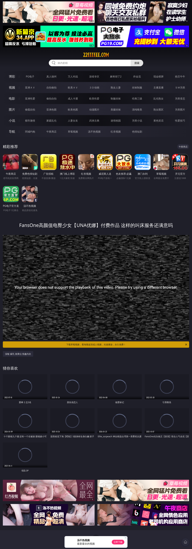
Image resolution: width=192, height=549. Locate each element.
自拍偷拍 (51, 87)
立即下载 (118, 542)
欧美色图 (73, 109)
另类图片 (180, 109)
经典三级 (137, 98)
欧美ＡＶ (73, 87)
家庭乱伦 (51, 120)
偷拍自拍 (51, 98)
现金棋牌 (158, 76)
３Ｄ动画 (94, 87)
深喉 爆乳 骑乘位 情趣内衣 (18, 353)
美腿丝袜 (116, 109)
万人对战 (73, 76)
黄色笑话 (158, 120)
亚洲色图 (51, 109)
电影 (12, 98)
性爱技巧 (180, 120)
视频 (12, 87)
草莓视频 (73, 131)
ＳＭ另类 (180, 87)
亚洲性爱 (30, 98)
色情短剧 (137, 131)
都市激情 (30, 120)
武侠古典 (94, 120)
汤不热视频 (94, 131)
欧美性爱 (94, 98)
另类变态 (180, 98)
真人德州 (51, 76)
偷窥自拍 (30, 109)
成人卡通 (73, 98)
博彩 (12, 76)
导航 (12, 131)
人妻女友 (73, 120)
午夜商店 (51, 131)
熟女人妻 (116, 87)
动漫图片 (94, 109)
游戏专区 (94, 76)
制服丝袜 (116, 98)
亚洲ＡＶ (30, 87)
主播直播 (158, 87)
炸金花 (137, 76)
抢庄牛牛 (180, 76)
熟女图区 (158, 109)
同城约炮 (30, 131)
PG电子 (30, 76)
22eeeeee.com (96, 55)
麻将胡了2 (115, 76)
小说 (12, 120)
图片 (12, 109)
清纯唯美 (137, 109)
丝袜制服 (137, 87)
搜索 (136, 63)
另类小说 (137, 120)
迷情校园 (116, 120)
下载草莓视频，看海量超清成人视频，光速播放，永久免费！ (127, 344)
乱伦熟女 (158, 98)
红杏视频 (116, 131)
